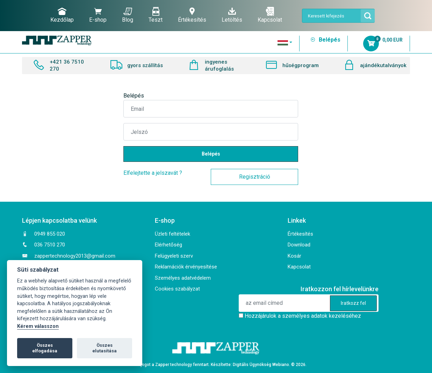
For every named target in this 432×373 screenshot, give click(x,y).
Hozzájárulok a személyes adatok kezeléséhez (303, 316)
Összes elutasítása (104, 348)
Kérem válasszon (38, 326)
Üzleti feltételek (172, 234)
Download (299, 245)
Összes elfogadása (44, 348)
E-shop (98, 15)
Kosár (294, 256)
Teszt (156, 15)
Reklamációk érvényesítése (186, 267)
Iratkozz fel (353, 303)
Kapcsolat (270, 15)
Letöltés (232, 15)
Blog (127, 15)
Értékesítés (192, 15)
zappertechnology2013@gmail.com (74, 256)
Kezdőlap (62, 15)
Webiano (280, 364)
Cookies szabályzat (177, 289)
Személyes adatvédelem (183, 278)
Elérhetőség (168, 245)
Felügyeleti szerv (174, 256)
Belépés (325, 39)
